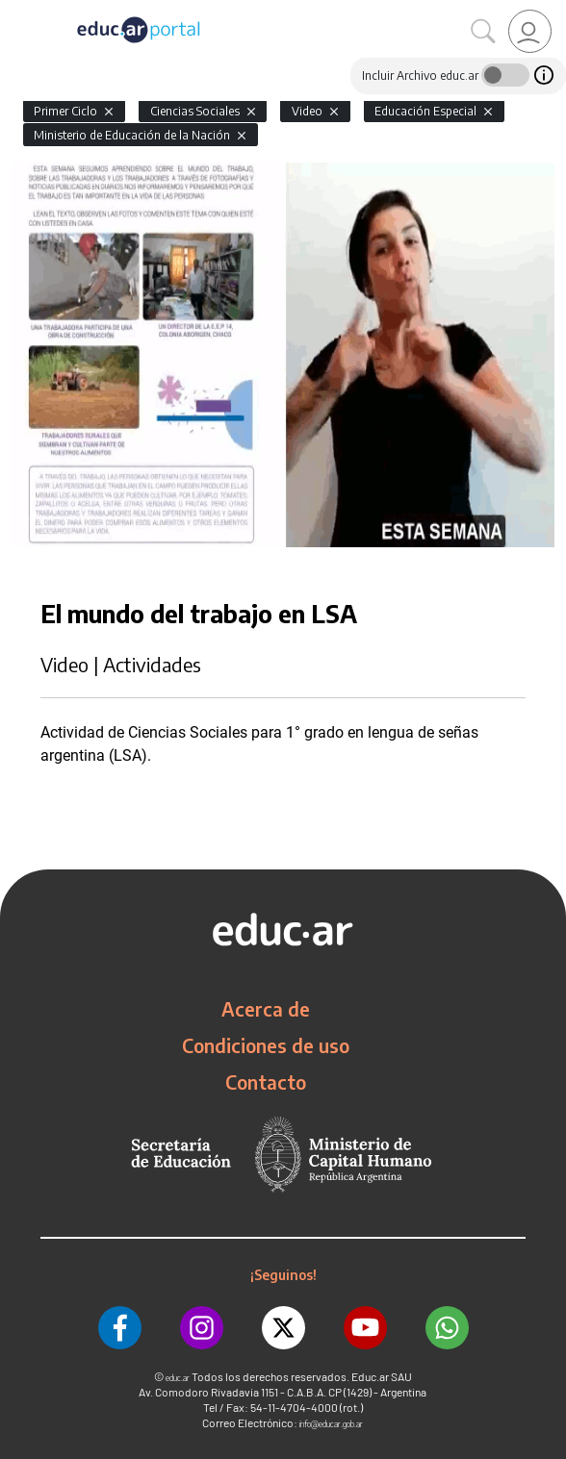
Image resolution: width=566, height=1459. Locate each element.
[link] (530, 31)
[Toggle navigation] (17, 10)
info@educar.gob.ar (331, 1424)
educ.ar (178, 1377)
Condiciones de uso (265, 1045)
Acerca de (265, 1008)
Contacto (265, 1082)
